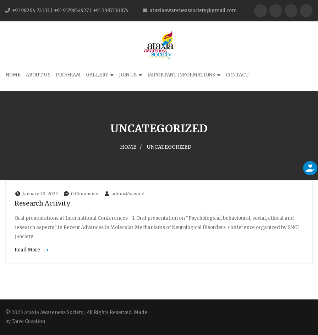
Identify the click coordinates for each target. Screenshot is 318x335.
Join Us (128, 75)
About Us (38, 75)
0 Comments (80, 193)
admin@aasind (124, 193)
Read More (31, 250)
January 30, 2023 (36, 193)
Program (68, 75)
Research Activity (42, 203)
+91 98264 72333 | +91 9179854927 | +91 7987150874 (70, 10)
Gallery (97, 75)
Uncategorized (169, 147)
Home (13, 75)
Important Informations (181, 75)
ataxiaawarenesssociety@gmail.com (193, 10)
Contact (237, 75)
